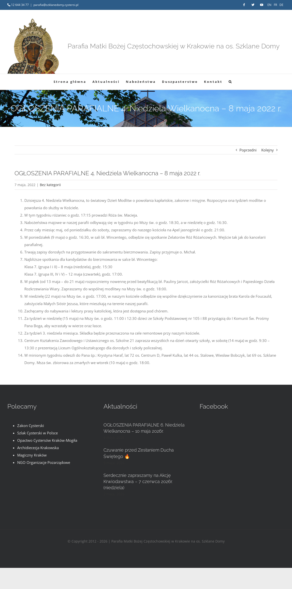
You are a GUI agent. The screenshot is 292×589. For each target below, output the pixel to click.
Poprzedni (248, 149)
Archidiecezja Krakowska (38, 447)
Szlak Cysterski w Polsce (37, 432)
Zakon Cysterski (30, 425)
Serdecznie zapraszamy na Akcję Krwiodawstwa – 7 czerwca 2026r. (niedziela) (138, 481)
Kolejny (267, 149)
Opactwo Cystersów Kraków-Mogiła (47, 440)
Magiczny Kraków (32, 455)
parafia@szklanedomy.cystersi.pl (55, 5)
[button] (230, 81)
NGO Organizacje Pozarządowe (43, 462)
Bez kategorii (50, 184)
